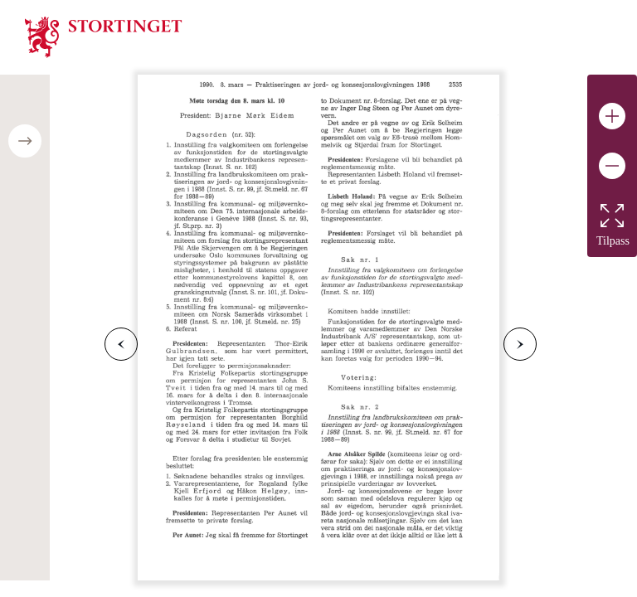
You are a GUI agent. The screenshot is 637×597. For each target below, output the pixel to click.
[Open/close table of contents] (24, 141)
